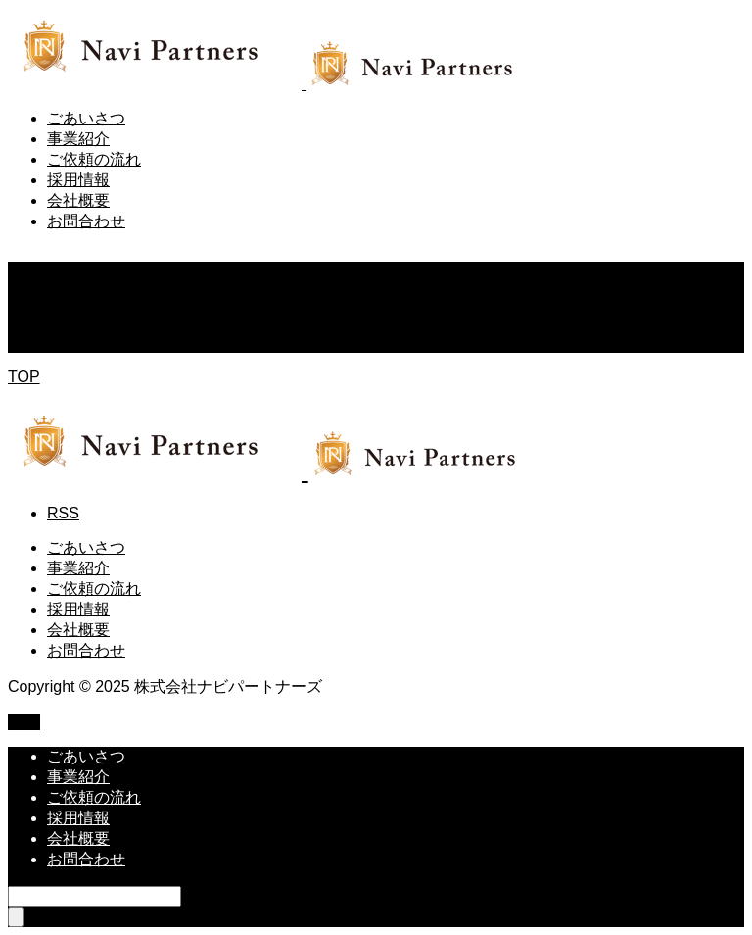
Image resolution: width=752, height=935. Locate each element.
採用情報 (78, 180)
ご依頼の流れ (94, 159)
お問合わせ (86, 221)
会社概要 (78, 200)
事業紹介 (78, 138)
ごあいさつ (86, 118)
